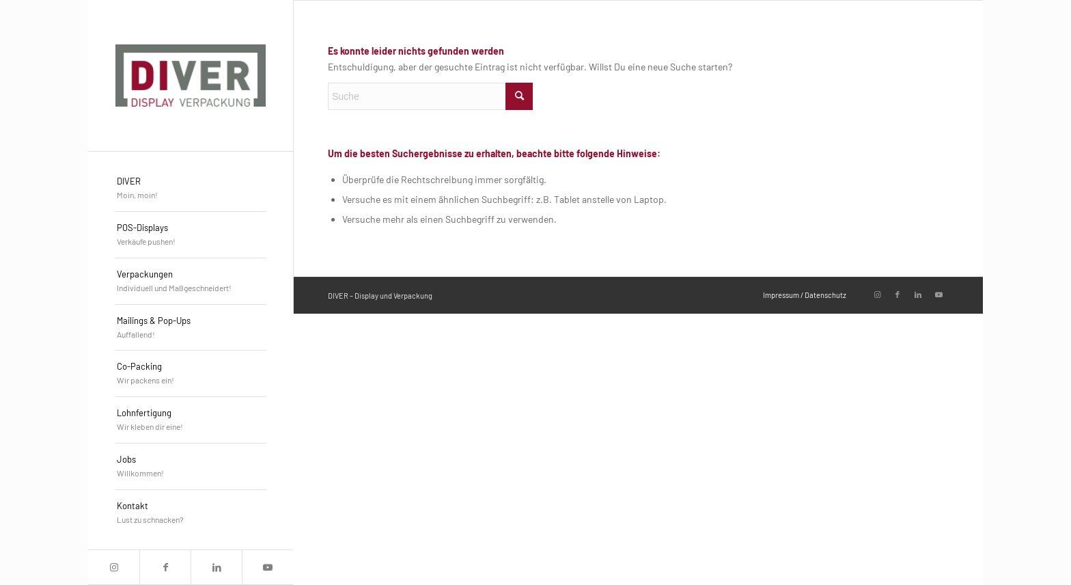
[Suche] (430, 96)
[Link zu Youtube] (267, 567)
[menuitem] (190, 188)
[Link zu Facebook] (165, 567)
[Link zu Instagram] (113, 567)
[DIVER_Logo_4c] (190, 75)
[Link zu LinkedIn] (216, 567)
